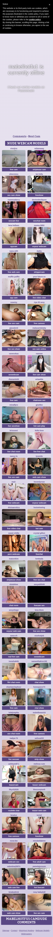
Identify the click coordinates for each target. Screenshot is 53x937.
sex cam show (13, 195)
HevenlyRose (39, 482)
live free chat (39, 451)
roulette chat (13, 810)
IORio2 (39, 815)
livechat (39, 554)
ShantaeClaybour (13, 687)
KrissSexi (14, 430)
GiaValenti (13, 328)
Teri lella (39, 174)
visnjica (13, 148)
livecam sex (39, 605)
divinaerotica (13, 507)
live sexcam (13, 759)
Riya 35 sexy (39, 302)
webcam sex (13, 862)
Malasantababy (39, 328)
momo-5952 (39, 225)
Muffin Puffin (14, 277)
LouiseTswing (39, 507)
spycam (13, 246)
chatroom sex (39, 400)
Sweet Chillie (13, 533)
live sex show (14, 349)
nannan (39, 354)
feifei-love (39, 430)
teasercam (13, 785)
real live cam (13, 657)
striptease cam (39, 169)
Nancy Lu (14, 456)
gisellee (39, 405)
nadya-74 (14, 738)
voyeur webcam (39, 246)
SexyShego (14, 610)
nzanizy (13, 302)
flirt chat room (13, 682)
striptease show (14, 580)
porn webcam (14, 554)
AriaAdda (39, 379)
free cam (14, 169)
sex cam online (39, 349)
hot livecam (39, 887)
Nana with (13, 251)
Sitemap (5, 930)
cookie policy (35, 19)
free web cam (14, 272)
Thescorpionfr (39, 789)
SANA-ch (13, 636)
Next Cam (34, 136)
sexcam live (13, 221)
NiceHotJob (39, 636)
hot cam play (39, 426)
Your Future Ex (39, 277)
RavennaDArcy (14, 200)
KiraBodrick (14, 892)
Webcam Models (43, 930)
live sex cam (13, 323)
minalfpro (14, 405)
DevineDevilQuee (39, 200)
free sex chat (39, 580)
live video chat (39, 298)
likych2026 (14, 789)
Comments (19, 136)
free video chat (13, 528)
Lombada (39, 559)
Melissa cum (39, 764)
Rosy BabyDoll (39, 892)
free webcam (13, 503)
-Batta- (39, 251)
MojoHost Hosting (26, 930)
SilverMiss (13, 174)
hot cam (39, 528)
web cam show (39, 477)
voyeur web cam (13, 631)
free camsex (39, 323)
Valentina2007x (14, 866)
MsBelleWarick (39, 712)
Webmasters (26, 934)
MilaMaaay (39, 148)
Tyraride (39, 456)
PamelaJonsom (39, 866)
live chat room (13, 451)
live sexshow (13, 426)
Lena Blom (39, 610)
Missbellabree (39, 841)
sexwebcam (13, 375)
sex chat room (13, 734)
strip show (39, 759)
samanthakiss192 (39, 661)
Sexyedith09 (39, 584)
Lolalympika (14, 712)
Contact (14, 930)
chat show (39, 682)
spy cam (13, 298)
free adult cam (39, 862)
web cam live (13, 887)
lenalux (13, 815)
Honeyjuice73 (39, 687)
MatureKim (14, 559)
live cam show (39, 375)
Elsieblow (14, 584)
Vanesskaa (14, 354)
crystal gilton (39, 533)
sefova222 (39, 738)
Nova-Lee (14, 841)
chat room (13, 605)
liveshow (39, 195)
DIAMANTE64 (14, 379)
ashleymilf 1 (13, 764)
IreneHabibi (14, 661)
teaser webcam (39, 785)
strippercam (39, 272)
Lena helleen (13, 225)
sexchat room (39, 221)
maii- (14, 482)
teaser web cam (39, 810)
